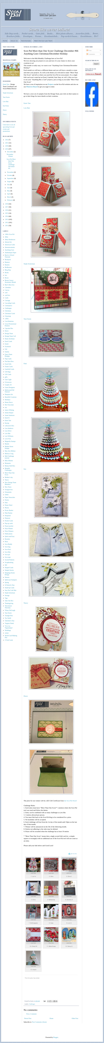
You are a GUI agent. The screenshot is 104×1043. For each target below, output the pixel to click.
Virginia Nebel (9, 623)
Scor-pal (7, 554)
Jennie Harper (9, 413)
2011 (7, 225)
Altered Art (8, 242)
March (9, 197)
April (9, 194)
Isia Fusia (6, 106)
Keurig (7, 423)
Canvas (7, 290)
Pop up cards (9, 523)
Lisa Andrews (9, 428)
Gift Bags (8, 372)
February (10, 200)
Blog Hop (8, 270)
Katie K (7, 418)
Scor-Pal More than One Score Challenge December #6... (11, 163)
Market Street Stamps (9, 447)
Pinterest (7, 518)
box (6, 275)
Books (7, 272)
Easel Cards (8, 341)
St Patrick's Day (10, 585)
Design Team (9, 333)
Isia (25, 469)
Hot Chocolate (9, 405)
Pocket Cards (9, 521)
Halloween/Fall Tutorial (9, 391)
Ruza (6, 541)
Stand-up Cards (9, 588)
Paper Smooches (10, 497)
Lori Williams (9, 436)
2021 (7, 143)
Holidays (7, 400)
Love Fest (8, 439)
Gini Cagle (8, 379)
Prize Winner (9, 528)
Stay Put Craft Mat (10, 590)
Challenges (32, 1004)
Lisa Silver (8, 431)
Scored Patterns (9, 560)
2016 (7, 210)
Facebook (8, 346)
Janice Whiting (9, 410)
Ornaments (8, 492)
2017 (7, 207)
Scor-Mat (8, 552)
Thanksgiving (9, 603)
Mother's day (9, 477)
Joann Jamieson (9, 415)
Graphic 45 (8, 385)
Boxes (7, 278)
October (9, 175)
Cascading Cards (10, 303)
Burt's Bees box (9, 285)
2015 (7, 213)
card (6, 292)
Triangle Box (9, 615)
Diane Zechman (10, 339)
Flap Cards (8, 359)
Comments (91, 54)
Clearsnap (8, 316)
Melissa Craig (9, 453)
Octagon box (9, 489)
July (8, 184)
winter (7, 633)
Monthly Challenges (8, 469)
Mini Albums (9, 460)
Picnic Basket (9, 510)
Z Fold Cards (9, 640)
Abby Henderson (10, 239)
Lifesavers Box (9, 426)
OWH (6, 495)
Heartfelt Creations (11, 397)
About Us (14, 41)
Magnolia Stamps (10, 441)
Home (5, 41)
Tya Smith (8, 618)
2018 (7, 204)
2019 (7, 149)
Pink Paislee (8, 513)
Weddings (8, 630)
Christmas (8, 311)
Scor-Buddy (8, 544)
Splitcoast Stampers (11, 580)
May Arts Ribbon (10, 451)
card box (7, 295)
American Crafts (10, 245)
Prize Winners (9, 531)
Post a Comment (31, 1014)
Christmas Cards (10, 313)
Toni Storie (27, 319)
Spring (7, 582)
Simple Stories (9, 570)
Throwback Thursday (8, 607)
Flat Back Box (9, 361)
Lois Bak (27, 108)
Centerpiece (8, 305)
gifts (6, 377)
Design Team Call (10, 336)
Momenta (8, 463)
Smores (7, 577)
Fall (6, 349)
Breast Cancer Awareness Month (10, 281)
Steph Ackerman (29, 264)
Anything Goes (9, 250)
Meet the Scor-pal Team (43, 41)
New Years (8, 487)
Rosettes (7, 539)
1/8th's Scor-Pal (9, 234)
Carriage (7, 300)
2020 (7, 146)
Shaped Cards (9, 567)
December (10, 152)
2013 (7, 219)
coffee (7, 318)
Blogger (55, 1037)
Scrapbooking (9, 562)
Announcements (10, 247)
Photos (7, 508)
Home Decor (9, 402)
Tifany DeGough (10, 610)
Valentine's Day (9, 621)
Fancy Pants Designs (8, 355)
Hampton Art (9, 394)
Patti (25, 363)
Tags (6, 598)
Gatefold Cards (9, 369)
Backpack (8, 259)
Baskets (7, 265)
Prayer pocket (9, 526)
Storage (7, 595)
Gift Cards (8, 374)
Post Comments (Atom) (39, 1022)
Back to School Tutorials (9, 256)
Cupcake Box (9, 328)
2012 (7, 222)
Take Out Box (9, 601)
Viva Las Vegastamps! (9, 627)
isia (6, 407)
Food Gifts (8, 364)
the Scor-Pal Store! (70, 801)
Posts (89, 50)
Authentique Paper (10, 252)
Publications (8, 534)
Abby (6, 237)
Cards (6, 298)
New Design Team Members (10, 483)
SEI (6, 565)
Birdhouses (8, 267)
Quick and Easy (10, 536)
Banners (7, 262)
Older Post (75, 1018)
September (10, 178)
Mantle (7, 444)
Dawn (26, 696)
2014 (7, 216)
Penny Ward (8, 505)
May (8, 191)
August (9, 181)
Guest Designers (10, 387)
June (8, 188)
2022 (7, 140)
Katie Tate (27, 103)
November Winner (10, 155)
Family (7, 352)
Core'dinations (9, 321)
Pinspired (8, 515)
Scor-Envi (8, 549)
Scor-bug (7, 547)
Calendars (8, 287)
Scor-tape (8, 557)
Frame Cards (9, 366)
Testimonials (26, 41)
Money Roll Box (10, 466)
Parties (7, 500)
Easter (7, 344)
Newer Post (27, 1018)
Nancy (26, 603)
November (10, 172)
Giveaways (8, 382)
